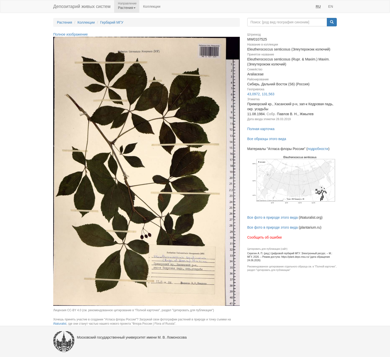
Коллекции (151, 6)
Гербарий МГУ (111, 22)
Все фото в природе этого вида (272, 217)
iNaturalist (59, 323)
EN (330, 6)
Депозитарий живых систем (81, 6)
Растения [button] (127, 8)
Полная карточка (261, 129)
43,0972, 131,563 (260, 94)
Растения (64, 22)
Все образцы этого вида (266, 139)
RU (318, 6)
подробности (317, 149)
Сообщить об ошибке (264, 237)
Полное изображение (70, 34)
